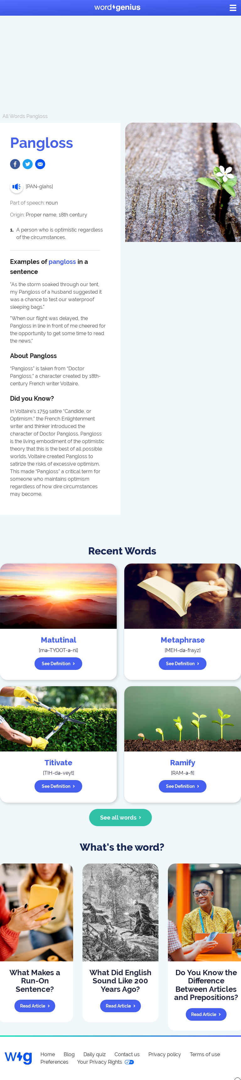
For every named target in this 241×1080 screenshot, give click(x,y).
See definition (58, 663)
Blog (69, 1054)
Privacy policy (164, 1054)
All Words (14, 116)
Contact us (127, 1054)
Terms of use (205, 1054)
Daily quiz (94, 1054)
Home (47, 1054)
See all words (120, 818)
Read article (35, 1006)
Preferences (54, 1062)
